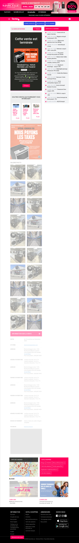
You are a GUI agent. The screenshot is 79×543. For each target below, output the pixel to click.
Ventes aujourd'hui (57, 466)
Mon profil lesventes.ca (59, 462)
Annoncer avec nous (17, 537)
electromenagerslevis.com (31, 345)
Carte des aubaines (46, 466)
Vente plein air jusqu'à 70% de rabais (15, 112)
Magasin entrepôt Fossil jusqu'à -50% (25, 112)
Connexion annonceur (46, 517)
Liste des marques (46, 473)
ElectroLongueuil (28, 426)
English (12, 531)
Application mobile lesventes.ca (49, 469)
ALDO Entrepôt (61, 101)
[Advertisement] (26, 441)
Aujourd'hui (40, 23)
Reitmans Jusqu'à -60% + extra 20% (36, 111)
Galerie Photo (15, 162)
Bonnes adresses (30, 23)
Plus (17, 118)
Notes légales (13, 521)
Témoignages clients (46, 519)
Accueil (12, 534)
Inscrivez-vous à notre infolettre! (39, 15)
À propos (12, 514)
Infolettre (49, 462)
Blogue (43, 462)
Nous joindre (13, 519)
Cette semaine (50, 23)
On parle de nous (14, 517)
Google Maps (27, 354)
